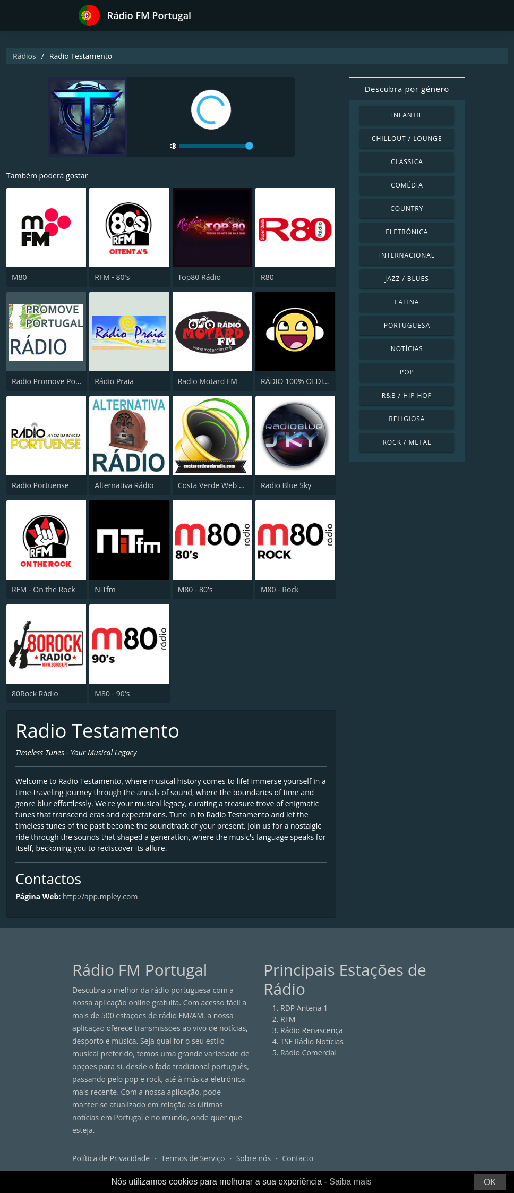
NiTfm (105, 589)
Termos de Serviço (193, 1158)
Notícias (407, 348)
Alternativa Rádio (124, 485)
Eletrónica (406, 231)
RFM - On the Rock (43, 589)
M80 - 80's (195, 589)
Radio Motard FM (207, 381)
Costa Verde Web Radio (218, 485)
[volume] (216, 146)
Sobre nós (253, 1158)
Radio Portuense (40, 485)
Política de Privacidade (111, 1158)
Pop (407, 372)
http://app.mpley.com (100, 896)
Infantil (407, 115)
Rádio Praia (114, 381)
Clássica (407, 161)
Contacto (297, 1158)
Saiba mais (350, 1181)
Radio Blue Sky (286, 485)
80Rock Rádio (35, 693)
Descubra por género (407, 88)
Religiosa (407, 418)
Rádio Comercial (308, 1052)
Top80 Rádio (199, 277)
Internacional (407, 255)
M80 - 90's (112, 693)
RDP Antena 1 (304, 1008)
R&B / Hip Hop (407, 395)
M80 (19, 277)
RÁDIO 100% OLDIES (296, 381)
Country (406, 208)
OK (490, 1182)
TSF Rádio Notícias (312, 1041)
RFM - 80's (112, 277)
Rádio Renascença (311, 1030)
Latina (407, 301)
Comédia (407, 185)
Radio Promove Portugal (54, 381)
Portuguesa (407, 325)
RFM (287, 1019)
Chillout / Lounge (407, 138)
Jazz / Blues (407, 278)
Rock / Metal (406, 442)
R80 (267, 277)
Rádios (24, 56)
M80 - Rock (280, 589)
